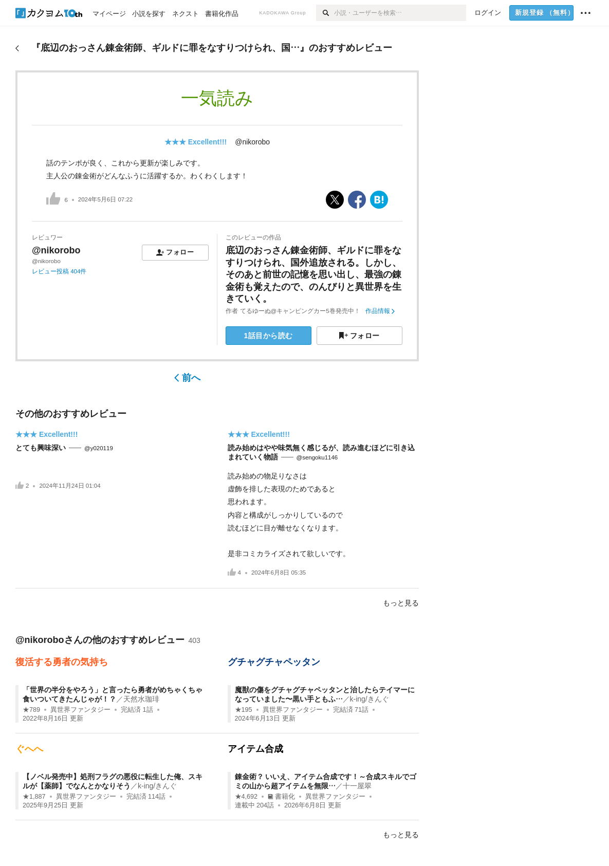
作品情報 (380, 311)
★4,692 (246, 796)
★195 (243, 709)
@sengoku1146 (317, 457)
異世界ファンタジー (80, 709)
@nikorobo (252, 142)
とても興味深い (40, 448)
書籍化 (281, 796)
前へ (187, 378)
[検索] (325, 13)
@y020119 (98, 448)
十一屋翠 (357, 786)
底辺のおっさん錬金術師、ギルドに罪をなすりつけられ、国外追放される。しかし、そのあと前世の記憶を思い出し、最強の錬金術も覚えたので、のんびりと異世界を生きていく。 (313, 274)
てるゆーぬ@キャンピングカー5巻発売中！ (300, 311)
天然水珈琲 (141, 699)
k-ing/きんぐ (369, 699)
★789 (31, 709)
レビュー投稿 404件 (59, 271)
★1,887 (34, 796)
